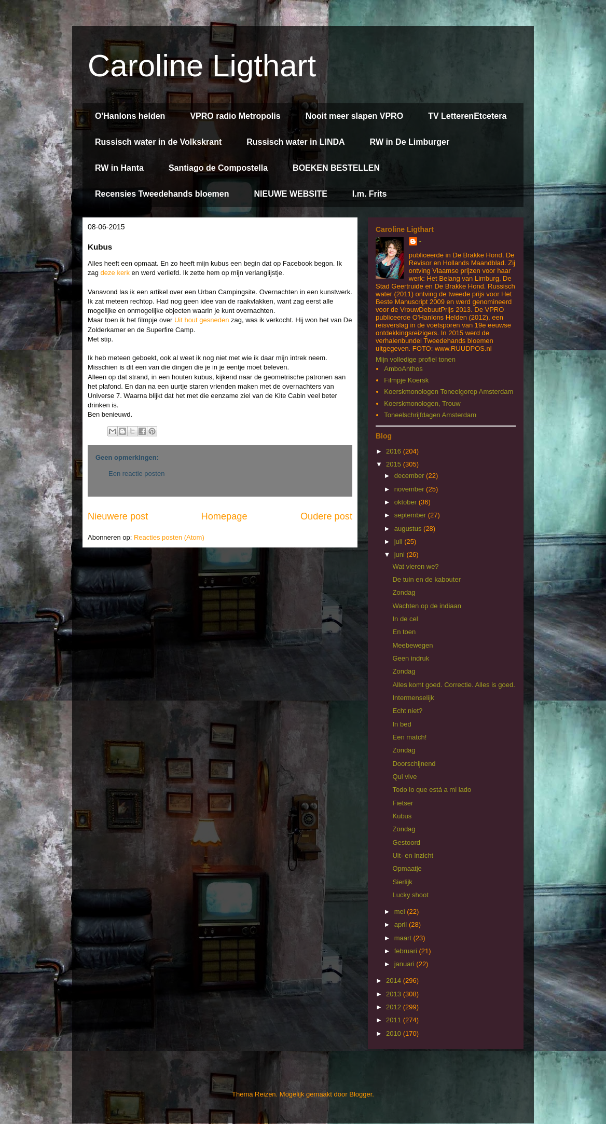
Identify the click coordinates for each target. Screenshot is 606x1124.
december (410, 475)
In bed (401, 724)
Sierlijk (402, 882)
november (410, 489)
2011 (394, 1020)
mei (400, 911)
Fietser (402, 803)
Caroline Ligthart (202, 65)
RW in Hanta (119, 167)
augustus (408, 528)
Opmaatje (406, 868)
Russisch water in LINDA (295, 142)
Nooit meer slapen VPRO (355, 116)
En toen (404, 632)
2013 (394, 994)
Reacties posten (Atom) (169, 537)
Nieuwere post (118, 516)
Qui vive (404, 776)
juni (400, 554)
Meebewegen (412, 645)
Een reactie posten (136, 473)
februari (406, 951)
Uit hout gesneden (201, 320)
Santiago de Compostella (218, 167)
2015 (394, 464)
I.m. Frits (369, 193)
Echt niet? (407, 711)
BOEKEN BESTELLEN (336, 167)
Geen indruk (410, 658)
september (411, 515)
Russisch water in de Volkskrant (158, 142)
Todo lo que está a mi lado (431, 789)
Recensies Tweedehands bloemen (162, 193)
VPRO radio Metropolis (235, 116)
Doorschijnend (413, 763)
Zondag (403, 592)
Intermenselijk (413, 698)
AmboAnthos (403, 369)
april (401, 924)
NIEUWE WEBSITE (290, 193)
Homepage (224, 516)
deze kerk (115, 273)
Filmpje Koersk (406, 380)
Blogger (360, 1094)
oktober (406, 502)
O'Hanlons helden (130, 116)
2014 (394, 980)
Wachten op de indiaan (426, 606)
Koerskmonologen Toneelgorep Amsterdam (448, 391)
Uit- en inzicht (412, 855)
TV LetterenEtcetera (467, 116)
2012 (394, 1007)
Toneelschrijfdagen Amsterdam (430, 415)
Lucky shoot (410, 895)
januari (405, 964)
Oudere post (326, 516)
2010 (394, 1033)
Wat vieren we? (415, 566)
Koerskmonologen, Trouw (422, 403)
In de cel (405, 619)
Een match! (409, 737)
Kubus (401, 816)
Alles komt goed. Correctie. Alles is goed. (453, 685)
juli (399, 541)
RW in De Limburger (410, 142)
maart (404, 938)
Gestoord (406, 842)
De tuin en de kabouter (426, 579)
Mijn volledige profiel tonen (416, 359)
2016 (394, 451)
